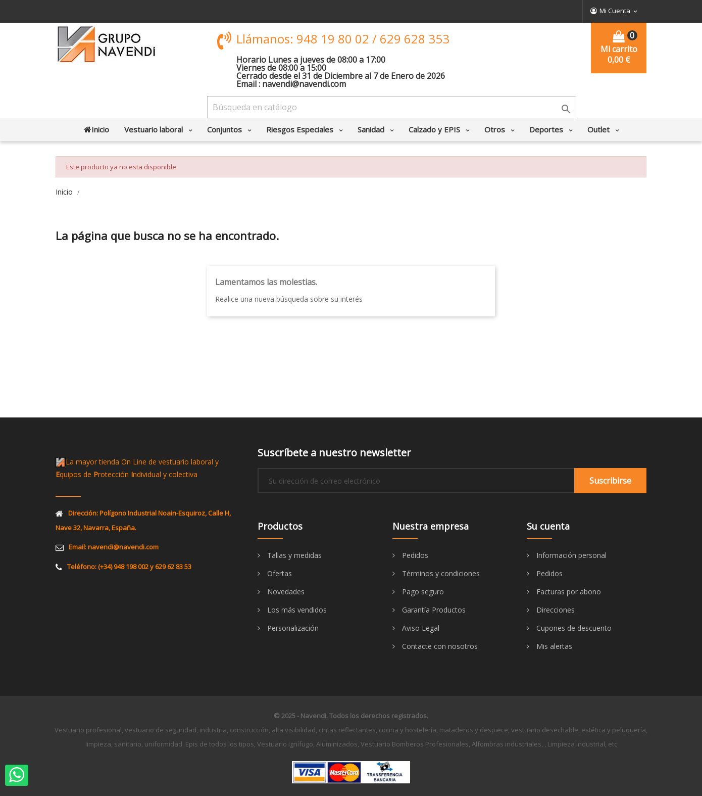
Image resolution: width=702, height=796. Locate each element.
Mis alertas (553, 646)
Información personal (570, 555)
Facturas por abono (567, 591)
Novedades (285, 591)
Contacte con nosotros (439, 646)
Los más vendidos (296, 610)
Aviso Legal (419, 628)
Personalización (292, 628)
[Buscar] (391, 107)
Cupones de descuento (573, 628)
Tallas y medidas (293, 555)
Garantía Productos (433, 610)
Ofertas (278, 573)
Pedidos (414, 555)
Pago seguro (422, 591)
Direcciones (554, 610)
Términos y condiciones (440, 573)
